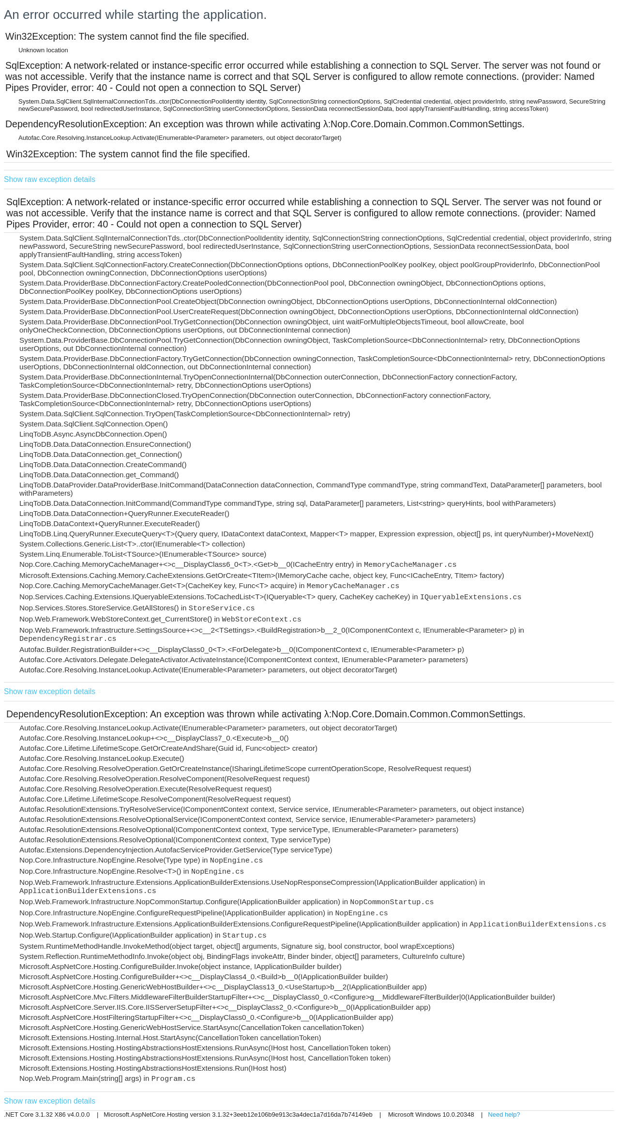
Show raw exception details (49, 179)
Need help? (504, 1114)
